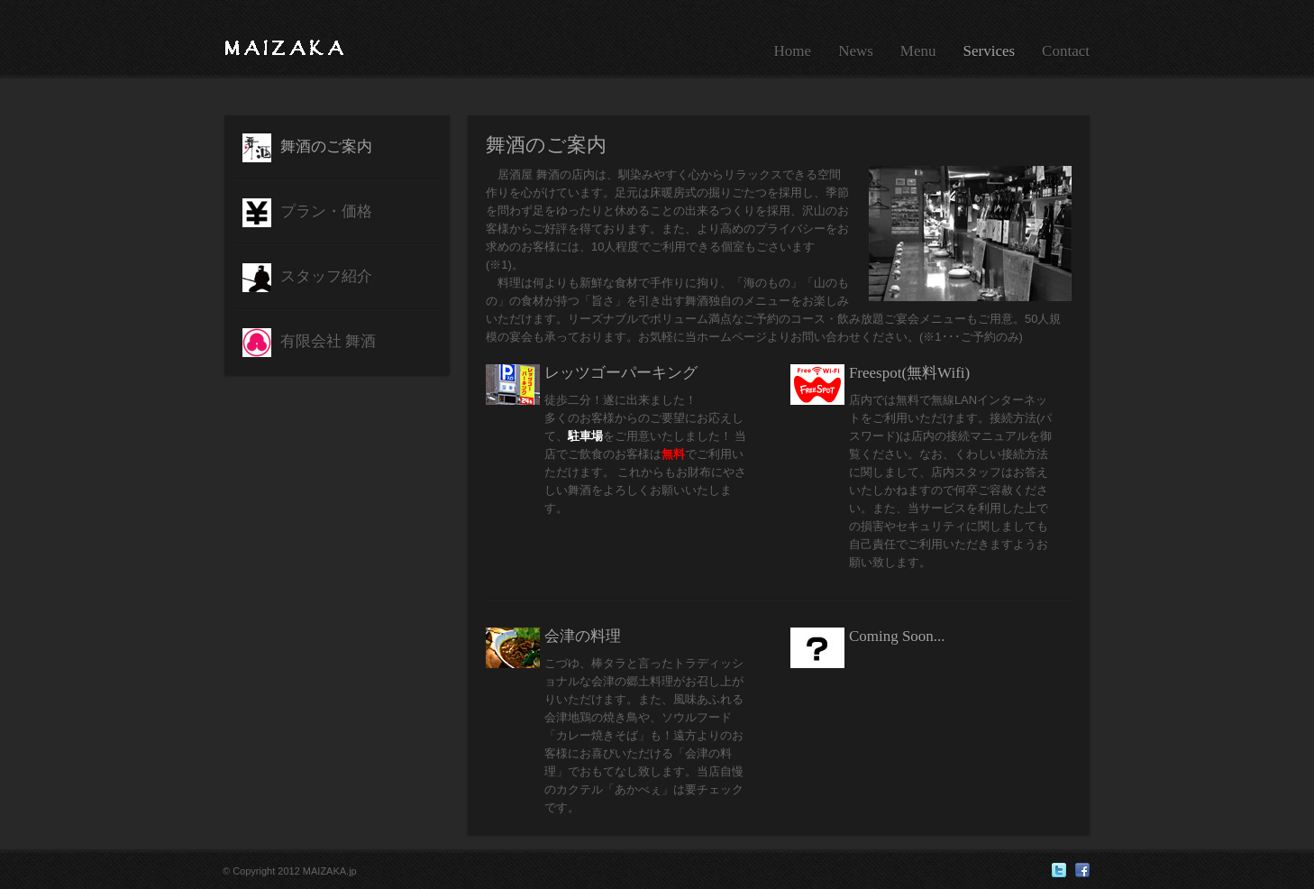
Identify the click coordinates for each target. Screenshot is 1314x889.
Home (793, 51)
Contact (1066, 51)
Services (989, 51)
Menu (918, 51)
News (855, 51)
